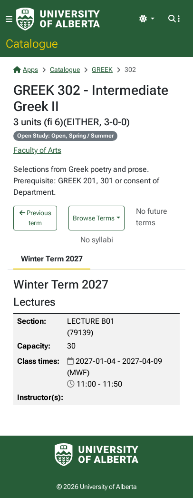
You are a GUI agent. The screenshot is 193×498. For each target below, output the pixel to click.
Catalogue (32, 43)
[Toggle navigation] (9, 19)
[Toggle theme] (147, 19)
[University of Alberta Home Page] (58, 19)
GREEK (102, 69)
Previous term (35, 218)
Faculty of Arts (37, 150)
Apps (25, 69)
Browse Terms (94, 218)
